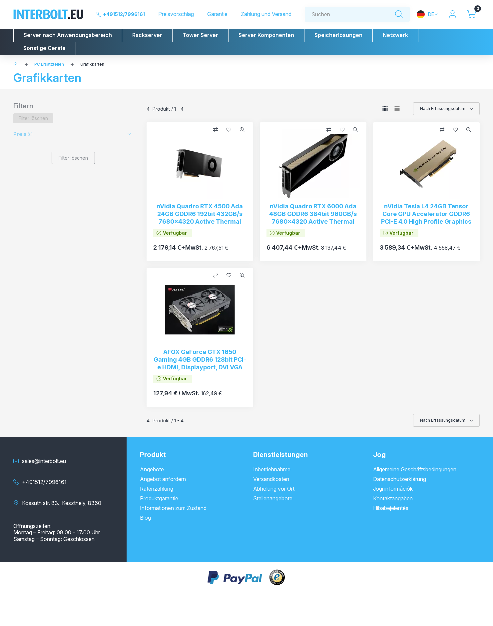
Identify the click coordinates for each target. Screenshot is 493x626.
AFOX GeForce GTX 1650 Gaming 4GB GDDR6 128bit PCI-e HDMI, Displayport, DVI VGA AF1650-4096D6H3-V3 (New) (200, 363)
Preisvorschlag (176, 14)
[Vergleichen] (215, 130)
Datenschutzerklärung (399, 479)
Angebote (152, 469)
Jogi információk (393, 488)
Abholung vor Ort (273, 488)
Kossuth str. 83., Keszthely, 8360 (61, 503)
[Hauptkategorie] (15, 64)
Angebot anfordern (163, 479)
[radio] (397, 108)
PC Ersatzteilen (49, 64)
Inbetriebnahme (271, 469)
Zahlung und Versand (266, 14)
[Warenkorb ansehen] (471, 14)
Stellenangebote (272, 498)
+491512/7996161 (124, 14)
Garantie (217, 14)
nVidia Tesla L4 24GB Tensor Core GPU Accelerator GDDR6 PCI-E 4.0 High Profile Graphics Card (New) (426, 218)
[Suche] (399, 14)
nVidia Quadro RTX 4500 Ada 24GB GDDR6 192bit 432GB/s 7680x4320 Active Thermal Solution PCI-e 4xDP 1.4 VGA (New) (200, 222)
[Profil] (452, 14)
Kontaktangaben (393, 498)
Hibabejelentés (390, 508)
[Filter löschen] (33, 118)
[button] (68, 35)
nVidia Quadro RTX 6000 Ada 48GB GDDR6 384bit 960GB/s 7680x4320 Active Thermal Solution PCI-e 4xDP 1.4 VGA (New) (313, 222)
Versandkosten (271, 479)
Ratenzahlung (156, 488)
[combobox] (357, 14)
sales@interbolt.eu (44, 461)
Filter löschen (73, 158)
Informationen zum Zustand (173, 508)
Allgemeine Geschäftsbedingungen (414, 469)
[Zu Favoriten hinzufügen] (229, 130)
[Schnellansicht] (242, 130)
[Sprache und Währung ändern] (427, 14)
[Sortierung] (446, 108)
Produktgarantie (159, 498)
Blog (145, 517)
